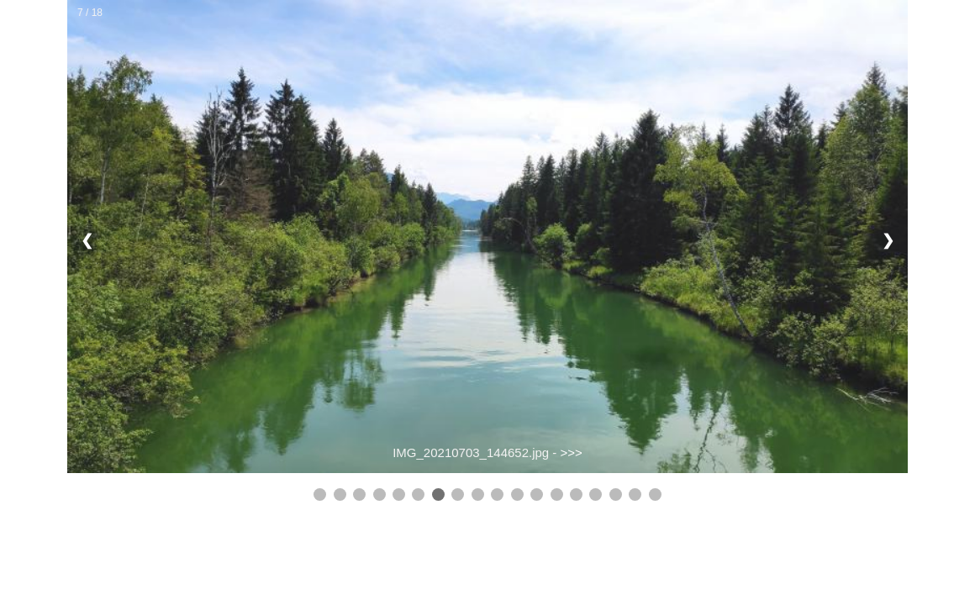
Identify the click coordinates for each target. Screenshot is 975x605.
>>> (571, 452)
